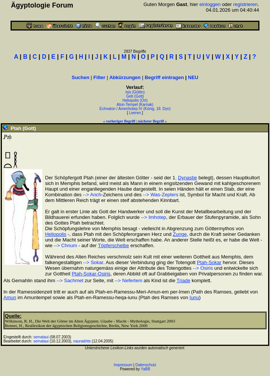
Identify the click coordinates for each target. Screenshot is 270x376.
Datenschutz (145, 365)
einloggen (210, 4)
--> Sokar (93, 262)
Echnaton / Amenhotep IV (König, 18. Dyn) (135, 109)
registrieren (245, 4)
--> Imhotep (153, 217)
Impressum (123, 365)
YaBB (145, 369)
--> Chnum (65, 245)
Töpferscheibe (113, 245)
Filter (100, 77)
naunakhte (82, 341)
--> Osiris (203, 268)
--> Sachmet (70, 280)
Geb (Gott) (135, 96)
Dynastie (187, 177)
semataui (41, 337)
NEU (193, 77)
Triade (183, 280)
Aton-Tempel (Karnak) (135, 104)
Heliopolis (55, 234)
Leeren (135, 113)
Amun (9, 297)
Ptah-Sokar (209, 262)
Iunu (194, 297)
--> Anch (92, 194)
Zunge (180, 234)
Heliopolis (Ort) (135, 100)
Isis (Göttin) (134, 92)
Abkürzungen (125, 77)
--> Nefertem (128, 280)
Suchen (80, 77)
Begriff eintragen (164, 77)
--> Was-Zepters (160, 194)
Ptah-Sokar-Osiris (91, 274)
